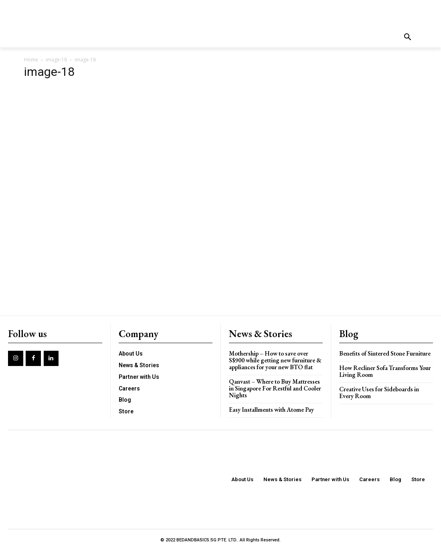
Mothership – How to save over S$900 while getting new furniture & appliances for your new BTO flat (275, 359)
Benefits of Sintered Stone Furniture (384, 353)
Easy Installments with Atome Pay (271, 408)
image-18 (56, 59)
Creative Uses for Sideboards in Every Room (379, 391)
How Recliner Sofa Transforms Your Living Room (385, 371)
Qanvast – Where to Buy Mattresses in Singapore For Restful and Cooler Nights (274, 387)
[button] (407, 37)
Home (31, 59)
